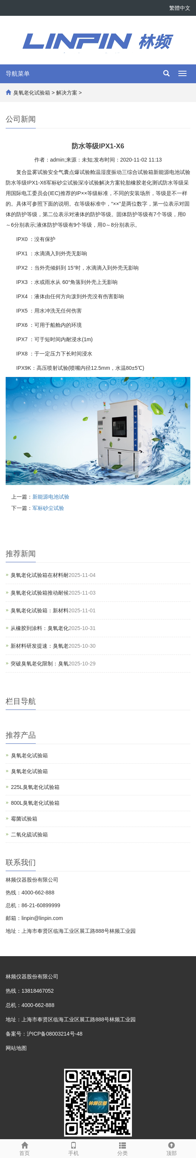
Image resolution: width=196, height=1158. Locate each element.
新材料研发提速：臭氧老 (40, 646)
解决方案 (66, 93)
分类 (122, 1148)
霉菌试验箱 (24, 819)
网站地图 (16, 1048)
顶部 (171, 1148)
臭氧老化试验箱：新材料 (40, 610)
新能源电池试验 (50, 497)
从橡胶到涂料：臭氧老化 (40, 628)
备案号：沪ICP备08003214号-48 (44, 1034)
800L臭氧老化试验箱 (35, 803)
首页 (24, 1148)
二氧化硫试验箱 (29, 835)
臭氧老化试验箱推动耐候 (40, 593)
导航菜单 (18, 73)
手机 (73, 1148)
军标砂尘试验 (48, 508)
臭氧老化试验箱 (31, 93)
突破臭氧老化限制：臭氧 (40, 664)
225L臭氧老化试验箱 (35, 787)
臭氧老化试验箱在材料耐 (40, 575)
